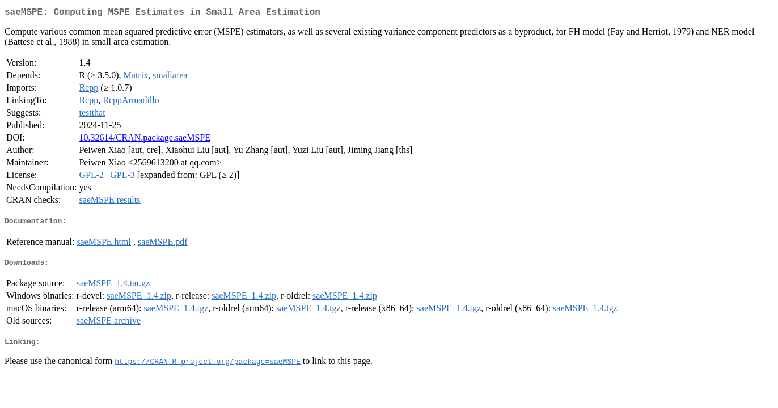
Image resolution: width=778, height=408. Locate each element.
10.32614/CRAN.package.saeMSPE (144, 139)
